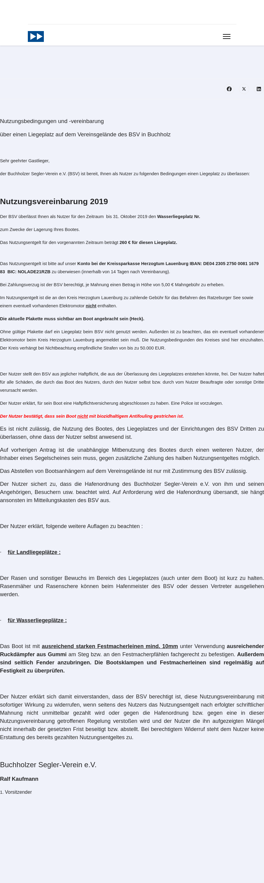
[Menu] (226, 36)
